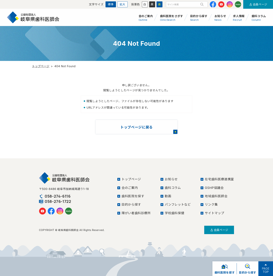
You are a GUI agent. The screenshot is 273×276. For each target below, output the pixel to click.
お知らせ (220, 17)
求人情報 (239, 17)
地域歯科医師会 (216, 196)
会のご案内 (146, 17)
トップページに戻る (136, 127)
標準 (111, 4)
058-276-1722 (55, 201)
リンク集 (211, 204)
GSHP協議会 (214, 188)
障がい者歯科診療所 (136, 213)
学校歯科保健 (174, 213)
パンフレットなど (178, 204)
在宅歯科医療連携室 (219, 179)
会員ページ (258, 4)
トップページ (40, 66)
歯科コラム (259, 17)
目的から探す (199, 17)
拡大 (122, 4)
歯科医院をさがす (171, 17)
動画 (168, 196)
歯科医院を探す (133, 196)
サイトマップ (214, 213)
